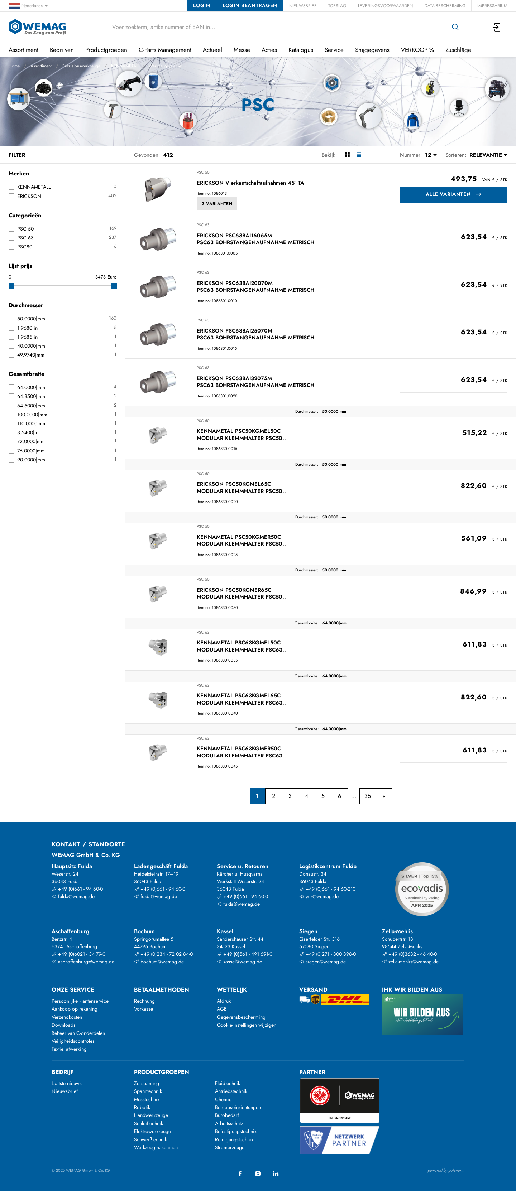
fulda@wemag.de (73, 896)
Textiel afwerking (69, 1048)
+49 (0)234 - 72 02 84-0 (163, 954)
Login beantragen (250, 5)
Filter (17, 155)
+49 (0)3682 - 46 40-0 (409, 954)
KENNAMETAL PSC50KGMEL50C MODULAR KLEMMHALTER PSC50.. (241, 435)
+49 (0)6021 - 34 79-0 (78, 954)
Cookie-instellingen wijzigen (246, 1024)
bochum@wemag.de (159, 961)
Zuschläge (458, 49)
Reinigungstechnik (234, 1139)
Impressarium (492, 6)
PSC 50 (203, 172)
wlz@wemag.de (319, 896)
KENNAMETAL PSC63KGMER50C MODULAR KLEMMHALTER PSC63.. (241, 752)
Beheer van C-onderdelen (78, 1033)
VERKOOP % (417, 49)
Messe (242, 49)
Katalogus (300, 49)
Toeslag (337, 6)
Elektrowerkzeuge (152, 1131)
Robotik (142, 1107)
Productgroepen (106, 49)
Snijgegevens (372, 49)
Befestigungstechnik (236, 1131)
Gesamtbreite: (307, 623)
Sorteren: (456, 155)
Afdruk (224, 1000)
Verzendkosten (67, 1017)
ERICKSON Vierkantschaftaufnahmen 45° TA (250, 183)
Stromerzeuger (230, 1147)
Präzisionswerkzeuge (81, 66)
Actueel (212, 49)
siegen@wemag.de (322, 961)
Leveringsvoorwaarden (385, 6)
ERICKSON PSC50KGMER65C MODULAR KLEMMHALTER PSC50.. (241, 594)
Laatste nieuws (67, 1083)
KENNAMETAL (124, 66)
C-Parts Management (165, 49)
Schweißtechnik (150, 1139)
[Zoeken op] (455, 27)
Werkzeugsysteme (165, 66)
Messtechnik (146, 1099)
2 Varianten (217, 203)
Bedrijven (62, 49)
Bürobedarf (227, 1115)
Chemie (223, 1099)
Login (201, 5)
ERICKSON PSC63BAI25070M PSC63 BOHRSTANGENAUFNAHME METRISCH (255, 335)
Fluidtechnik (227, 1083)
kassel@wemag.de (239, 961)
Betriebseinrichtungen (238, 1107)
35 (367, 796)
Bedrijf (63, 1072)
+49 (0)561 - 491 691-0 (244, 954)
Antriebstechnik (231, 1091)
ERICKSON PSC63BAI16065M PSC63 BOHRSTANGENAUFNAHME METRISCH (255, 239)
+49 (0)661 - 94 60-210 (327, 888)
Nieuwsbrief (302, 6)
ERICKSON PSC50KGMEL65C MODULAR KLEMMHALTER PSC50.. (241, 488)
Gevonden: (147, 155)
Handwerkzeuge (151, 1115)
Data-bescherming (445, 6)
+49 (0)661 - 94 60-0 (77, 888)
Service (334, 49)
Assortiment (41, 66)
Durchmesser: (306, 411)
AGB (222, 1008)
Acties (269, 49)
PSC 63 (203, 225)
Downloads (64, 1024)
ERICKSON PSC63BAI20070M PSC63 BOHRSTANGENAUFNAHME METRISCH (255, 287)
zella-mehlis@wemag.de (410, 961)
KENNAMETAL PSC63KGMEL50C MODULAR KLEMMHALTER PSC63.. (241, 646)
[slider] (11, 286)
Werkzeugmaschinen (156, 1147)
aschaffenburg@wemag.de (83, 961)
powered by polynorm (445, 1170)
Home (14, 66)
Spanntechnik (148, 1091)
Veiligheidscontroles (73, 1041)
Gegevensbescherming (241, 1017)
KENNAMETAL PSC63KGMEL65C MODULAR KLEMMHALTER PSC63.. (241, 699)
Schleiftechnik (148, 1123)
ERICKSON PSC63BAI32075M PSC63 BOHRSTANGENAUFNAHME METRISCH (255, 382)
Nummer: (411, 155)
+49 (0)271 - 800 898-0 (327, 954)
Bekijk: (329, 155)
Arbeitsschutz (229, 1123)
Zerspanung (146, 1083)
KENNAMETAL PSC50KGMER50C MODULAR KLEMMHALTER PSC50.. (241, 541)
